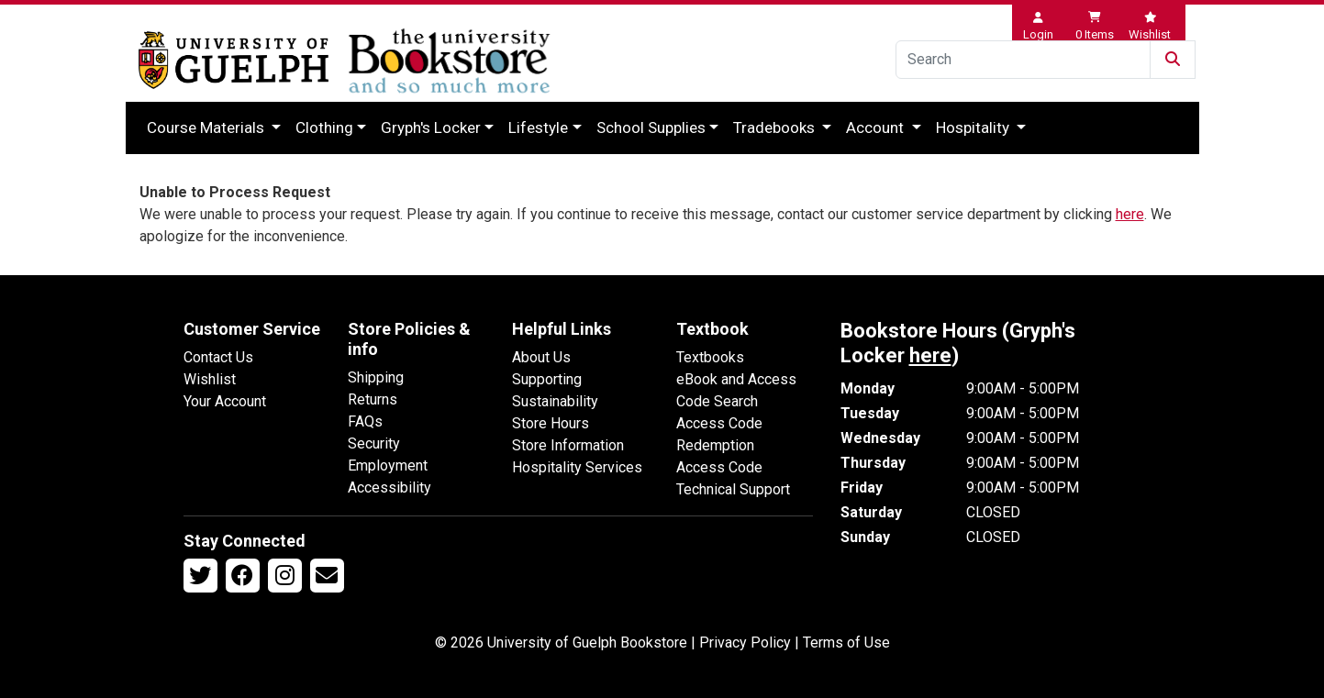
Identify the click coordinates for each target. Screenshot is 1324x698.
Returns (372, 399)
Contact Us (218, 357)
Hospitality (974, 127)
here (1130, 214)
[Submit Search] (1173, 59)
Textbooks (710, 357)
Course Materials (207, 127)
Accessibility (389, 487)
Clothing (324, 127)
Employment (388, 465)
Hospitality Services (577, 467)
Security (374, 443)
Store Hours (550, 423)
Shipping (376, 377)
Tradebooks (775, 127)
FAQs (365, 421)
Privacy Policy (745, 642)
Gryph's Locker (431, 127)
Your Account (225, 401)
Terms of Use (846, 642)
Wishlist (210, 379)
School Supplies (651, 127)
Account (876, 127)
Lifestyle (538, 127)
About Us (541, 357)
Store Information (568, 445)
